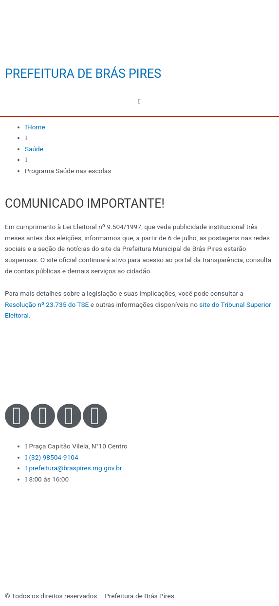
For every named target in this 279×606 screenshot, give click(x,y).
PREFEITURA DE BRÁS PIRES (83, 74)
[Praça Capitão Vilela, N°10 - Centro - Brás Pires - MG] (139, 540)
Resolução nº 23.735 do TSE (47, 304)
